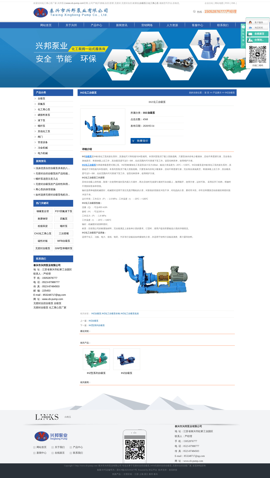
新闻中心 (41, 453)
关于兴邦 (71, 25)
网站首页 (46, 25)
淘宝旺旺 (256, 27)
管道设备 (43, 142)
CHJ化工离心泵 (42, 233)
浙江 (146, 474)
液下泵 (41, 120)
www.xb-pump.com (75, 3)
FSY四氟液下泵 (63, 211)
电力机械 (43, 153)
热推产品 (116, 474)
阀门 (40, 137)
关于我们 (60, 447)
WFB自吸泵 (63, 240)
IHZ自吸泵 (230, 92)
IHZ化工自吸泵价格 (111, 313)
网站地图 (219, 3)
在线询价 (140, 141)
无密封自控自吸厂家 (182, 465)
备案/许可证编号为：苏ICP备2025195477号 (117, 470)
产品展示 (217, 92)
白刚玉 (68, 417)
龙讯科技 (173, 470)
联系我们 (222, 25)
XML (233, 3)
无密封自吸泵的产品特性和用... (53, 184)
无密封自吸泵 (42, 248)
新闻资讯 (121, 25)
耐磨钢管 (43, 218)
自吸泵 (143, 3)
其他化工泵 (44, 131)
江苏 (136, 474)
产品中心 (96, 25)
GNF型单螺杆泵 (64, 248)
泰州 (151, 474)
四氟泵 (41, 104)
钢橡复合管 (43, 211)
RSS (227, 3)
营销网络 (147, 25)
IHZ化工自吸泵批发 (130, 313)
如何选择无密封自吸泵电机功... (53, 194)
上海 (141, 474)
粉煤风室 (43, 226)
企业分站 (209, 3)
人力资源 (172, 25)
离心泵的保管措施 (45, 189)
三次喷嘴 (64, 233)
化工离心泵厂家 (57, 307)
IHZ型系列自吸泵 (97, 325)
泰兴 (156, 474)
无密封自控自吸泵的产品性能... (53, 173)
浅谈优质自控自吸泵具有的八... (53, 168)
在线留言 (60, 453)
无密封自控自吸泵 (141, 465)
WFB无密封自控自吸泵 (161, 465)
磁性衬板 (43, 240)
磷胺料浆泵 (44, 115)
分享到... (259, 40)
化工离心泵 (153, 3)
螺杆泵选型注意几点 (47, 178)
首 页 (206, 92)
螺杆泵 (41, 126)
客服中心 (197, 25)
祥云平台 (153, 470)
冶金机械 (43, 147)
